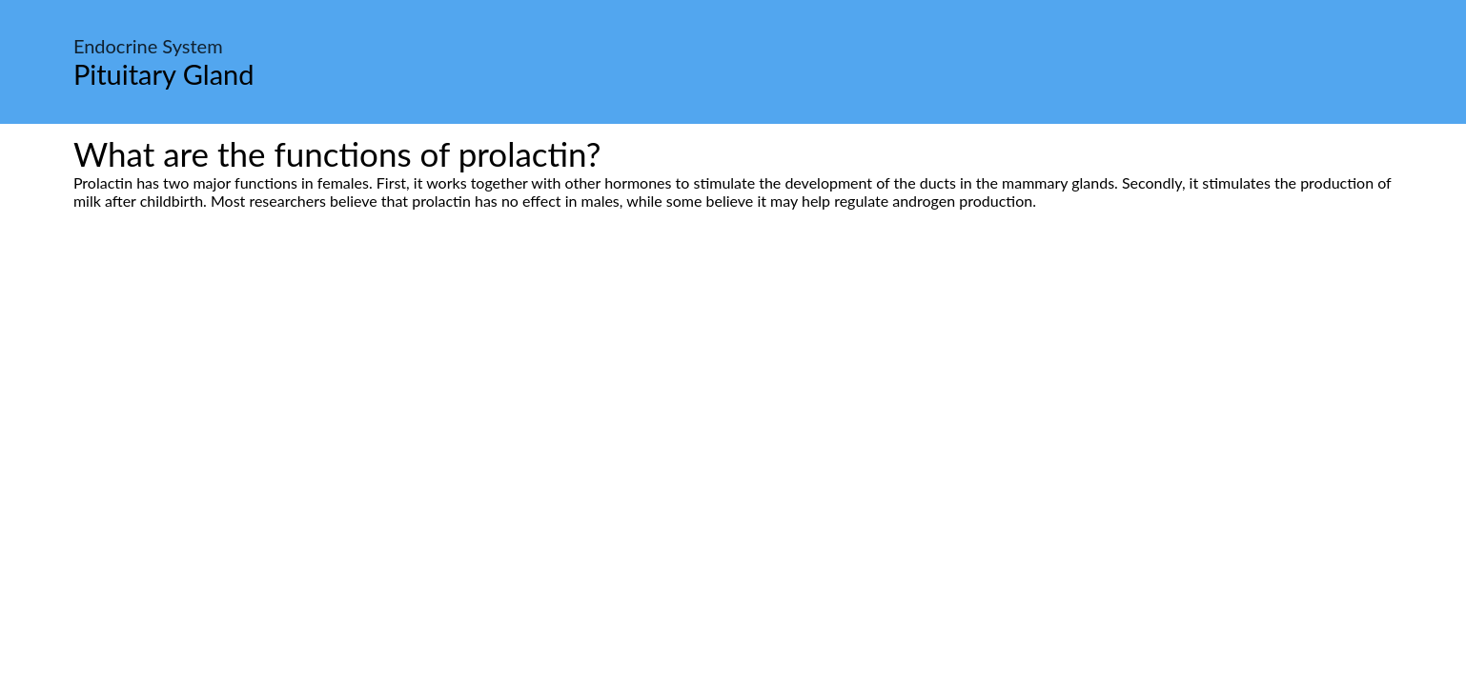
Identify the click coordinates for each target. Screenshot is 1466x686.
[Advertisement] (733, 388)
